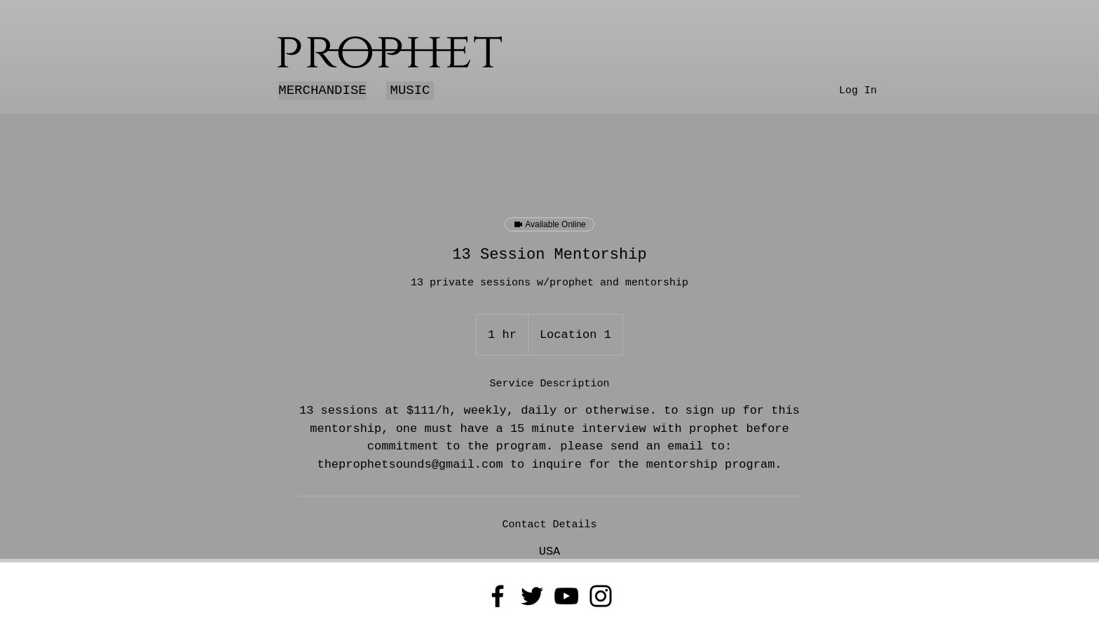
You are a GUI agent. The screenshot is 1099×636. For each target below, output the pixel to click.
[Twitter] (532, 596)
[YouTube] (566, 596)
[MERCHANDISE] (322, 90)
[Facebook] (497, 596)
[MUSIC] (410, 90)
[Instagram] (600, 596)
